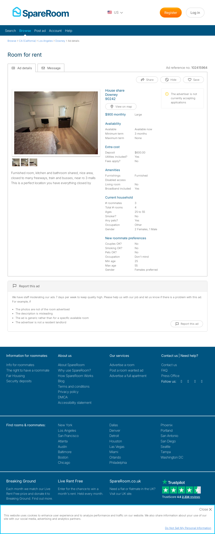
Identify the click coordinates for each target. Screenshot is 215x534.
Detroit (114, 436)
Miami (113, 452)
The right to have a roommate (27, 370)
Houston (115, 441)
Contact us (169, 365)
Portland (167, 430)
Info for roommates (20, 365)
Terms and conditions (74, 386)
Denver (114, 430)
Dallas (113, 425)
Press (170, 376)
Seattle (165, 446)
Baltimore (65, 452)
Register (170, 12)
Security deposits (19, 381)
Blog (61, 381)
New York (65, 425)
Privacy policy (68, 392)
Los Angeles (67, 430)
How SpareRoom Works (75, 376)
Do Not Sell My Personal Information (188, 528)
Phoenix (167, 425)
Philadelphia (118, 462)
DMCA (63, 397)
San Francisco (68, 436)
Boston (63, 457)
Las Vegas (116, 446)
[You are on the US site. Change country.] (115, 12)
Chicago (64, 462)
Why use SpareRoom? (74, 370)
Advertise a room (122, 365)
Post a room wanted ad (126, 370)
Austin (62, 446)
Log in (195, 12)
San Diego (168, 441)
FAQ (164, 370)
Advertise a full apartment (128, 376)
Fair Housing (15, 376)
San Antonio (169, 436)
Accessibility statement (74, 402)
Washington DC (172, 457)
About (71, 365)
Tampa (166, 452)
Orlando (115, 457)
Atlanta (63, 441)
